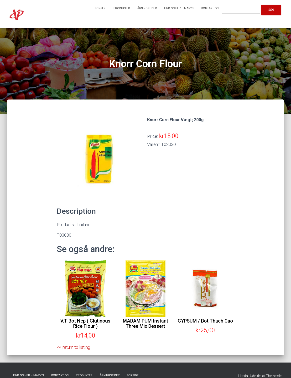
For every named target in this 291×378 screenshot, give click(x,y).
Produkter (122, 8)
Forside (100, 8)
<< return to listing (73, 347)
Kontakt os (209, 8)
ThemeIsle (273, 376)
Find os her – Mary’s (179, 8)
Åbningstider (147, 8)
